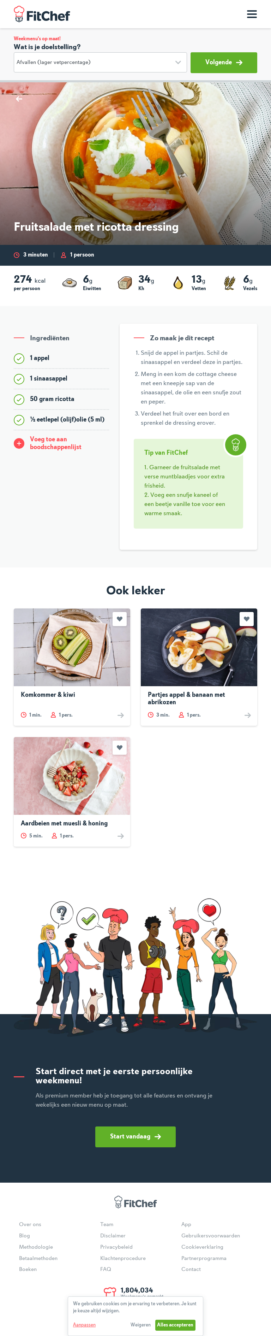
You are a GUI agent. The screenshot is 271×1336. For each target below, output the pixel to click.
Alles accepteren (175, 1325)
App (186, 1225)
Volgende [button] (223, 62)
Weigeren (141, 1325)
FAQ (105, 1269)
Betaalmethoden (38, 1258)
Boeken (28, 1269)
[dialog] (135, 1316)
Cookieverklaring (202, 1247)
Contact (191, 1269)
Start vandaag (135, 1137)
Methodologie (36, 1247)
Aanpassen (84, 1325)
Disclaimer (113, 1236)
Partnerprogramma (204, 1258)
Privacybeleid (116, 1247)
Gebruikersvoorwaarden (210, 1236)
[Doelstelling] (100, 62)
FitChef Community (42, 14)
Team (106, 1225)
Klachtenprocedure (123, 1258)
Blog (24, 1236)
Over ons (30, 1225)
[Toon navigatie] (252, 14)
